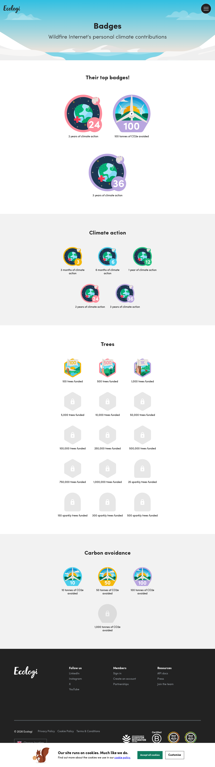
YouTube (74, 689)
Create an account (124, 678)
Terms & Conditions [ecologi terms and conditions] (88, 731)
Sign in (117, 673)
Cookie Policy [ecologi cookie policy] (65, 731)
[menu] (206, 9)
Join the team (165, 684)
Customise (174, 755)
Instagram (75, 678)
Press (160, 678)
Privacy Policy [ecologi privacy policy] (46, 731)
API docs (162, 673)
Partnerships (121, 684)
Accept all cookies (150, 754)
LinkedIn (74, 673)
